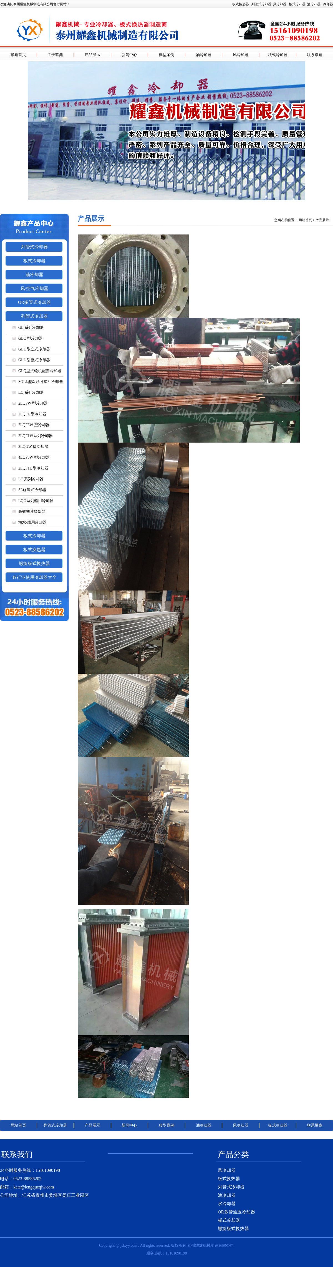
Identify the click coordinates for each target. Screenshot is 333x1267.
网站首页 (305, 220)
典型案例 (166, 55)
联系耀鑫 (314, 55)
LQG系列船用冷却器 (33, 501)
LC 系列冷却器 (28, 479)
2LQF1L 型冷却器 (30, 468)
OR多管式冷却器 (34, 302)
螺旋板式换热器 (34, 563)
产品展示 (92, 55)
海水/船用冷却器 (29, 522)
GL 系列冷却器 (28, 327)
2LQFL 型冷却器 (29, 414)
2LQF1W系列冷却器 (32, 436)
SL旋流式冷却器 (29, 490)
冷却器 (328, 4)
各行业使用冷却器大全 (34, 577)
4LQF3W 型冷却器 (31, 457)
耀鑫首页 (18, 55)
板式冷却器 (297, 4)
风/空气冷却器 (34, 288)
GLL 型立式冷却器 (31, 349)
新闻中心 (129, 55)
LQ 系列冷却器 (28, 392)
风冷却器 (279, 4)
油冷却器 (314, 4)
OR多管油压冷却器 (236, 1212)
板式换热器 (282, 4)
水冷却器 (227, 1203)
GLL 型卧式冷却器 (31, 360)
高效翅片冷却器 (29, 511)
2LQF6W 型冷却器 (31, 425)
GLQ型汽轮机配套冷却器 (36, 371)
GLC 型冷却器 (27, 338)
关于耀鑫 (55, 55)
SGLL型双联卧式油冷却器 (37, 382)
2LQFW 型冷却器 (30, 403)
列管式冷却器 (261, 4)
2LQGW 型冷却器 (30, 447)
